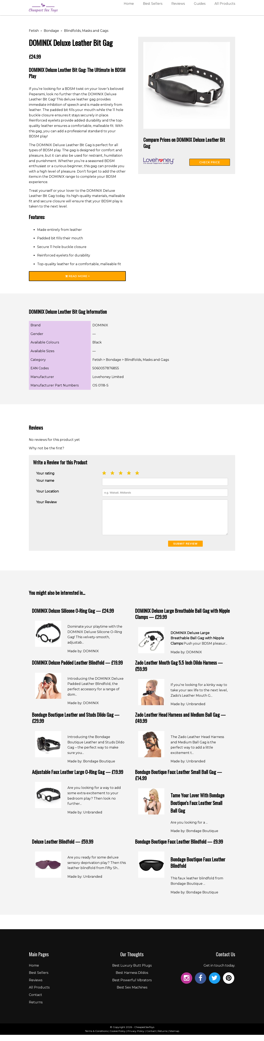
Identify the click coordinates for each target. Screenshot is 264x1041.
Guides (199, 9)
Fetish (34, 31)
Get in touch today (219, 972)
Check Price (209, 162)
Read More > (77, 276)
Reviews (178, 9)
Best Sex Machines (132, 994)
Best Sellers (152, 9)
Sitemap (174, 1037)
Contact (35, 1001)
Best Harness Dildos (132, 979)
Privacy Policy (135, 1037)
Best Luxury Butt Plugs (132, 972)
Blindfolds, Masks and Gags (86, 31)
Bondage (51, 31)
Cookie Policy (118, 1037)
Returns (35, 1008)
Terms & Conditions (96, 1037)
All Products (224, 9)
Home (129, 9)
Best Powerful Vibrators (132, 986)
